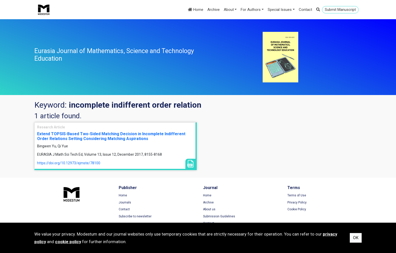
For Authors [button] (251, 9)
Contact (305, 9)
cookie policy (68, 241)
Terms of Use (296, 195)
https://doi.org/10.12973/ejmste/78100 (68, 163)
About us (209, 209)
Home (195, 9)
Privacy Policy (297, 202)
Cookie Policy (296, 209)
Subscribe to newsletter (135, 216)
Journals (125, 202)
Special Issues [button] (280, 9)
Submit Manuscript (340, 9)
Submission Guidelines (219, 216)
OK (355, 237)
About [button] (229, 9)
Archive (213, 9)
